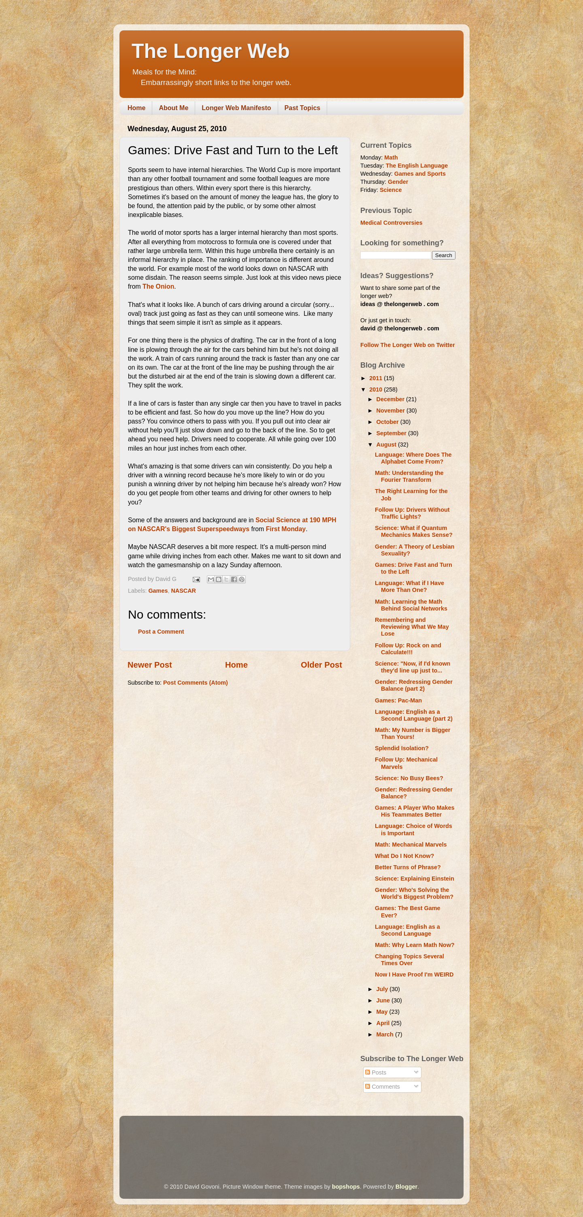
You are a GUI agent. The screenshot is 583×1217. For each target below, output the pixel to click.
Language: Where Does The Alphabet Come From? (413, 458)
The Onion (158, 286)
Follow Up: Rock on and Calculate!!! (408, 648)
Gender (398, 182)
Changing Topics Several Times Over (409, 959)
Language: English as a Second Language (407, 930)
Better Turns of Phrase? (408, 867)
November (391, 410)
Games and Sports (420, 173)
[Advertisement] (275, 1138)
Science (391, 190)
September (392, 433)
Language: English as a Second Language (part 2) (414, 715)
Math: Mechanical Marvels (411, 844)
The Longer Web (211, 51)
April (384, 1023)
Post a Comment (161, 631)
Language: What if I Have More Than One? (409, 586)
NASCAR (183, 590)
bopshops (346, 1186)
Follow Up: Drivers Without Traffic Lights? (412, 513)
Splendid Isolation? (402, 748)
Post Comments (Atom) (195, 682)
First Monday (286, 529)
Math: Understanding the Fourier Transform (409, 476)
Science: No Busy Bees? (409, 778)
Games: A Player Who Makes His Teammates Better (414, 811)
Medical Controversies (391, 222)
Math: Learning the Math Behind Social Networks (411, 605)
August (387, 444)
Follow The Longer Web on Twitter (407, 345)
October (388, 422)
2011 (376, 378)
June (384, 1000)
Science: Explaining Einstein (414, 878)
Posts (375, 1072)
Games (158, 590)
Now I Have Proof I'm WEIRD (414, 974)
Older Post (321, 664)
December (391, 399)
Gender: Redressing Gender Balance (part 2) (414, 685)
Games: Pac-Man (398, 700)
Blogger (406, 1186)
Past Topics (303, 107)
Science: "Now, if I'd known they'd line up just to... (412, 667)
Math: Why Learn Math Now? (415, 945)
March (386, 1034)
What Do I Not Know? (404, 856)
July (383, 989)
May (383, 1011)
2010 (376, 389)
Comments (382, 1086)
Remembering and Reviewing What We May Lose (412, 627)
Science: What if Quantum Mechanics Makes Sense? (414, 531)
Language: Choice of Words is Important (413, 829)
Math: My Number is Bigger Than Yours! (412, 733)
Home (136, 107)
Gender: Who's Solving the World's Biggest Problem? (414, 893)
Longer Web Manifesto (236, 107)
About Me (173, 107)
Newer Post (150, 664)
